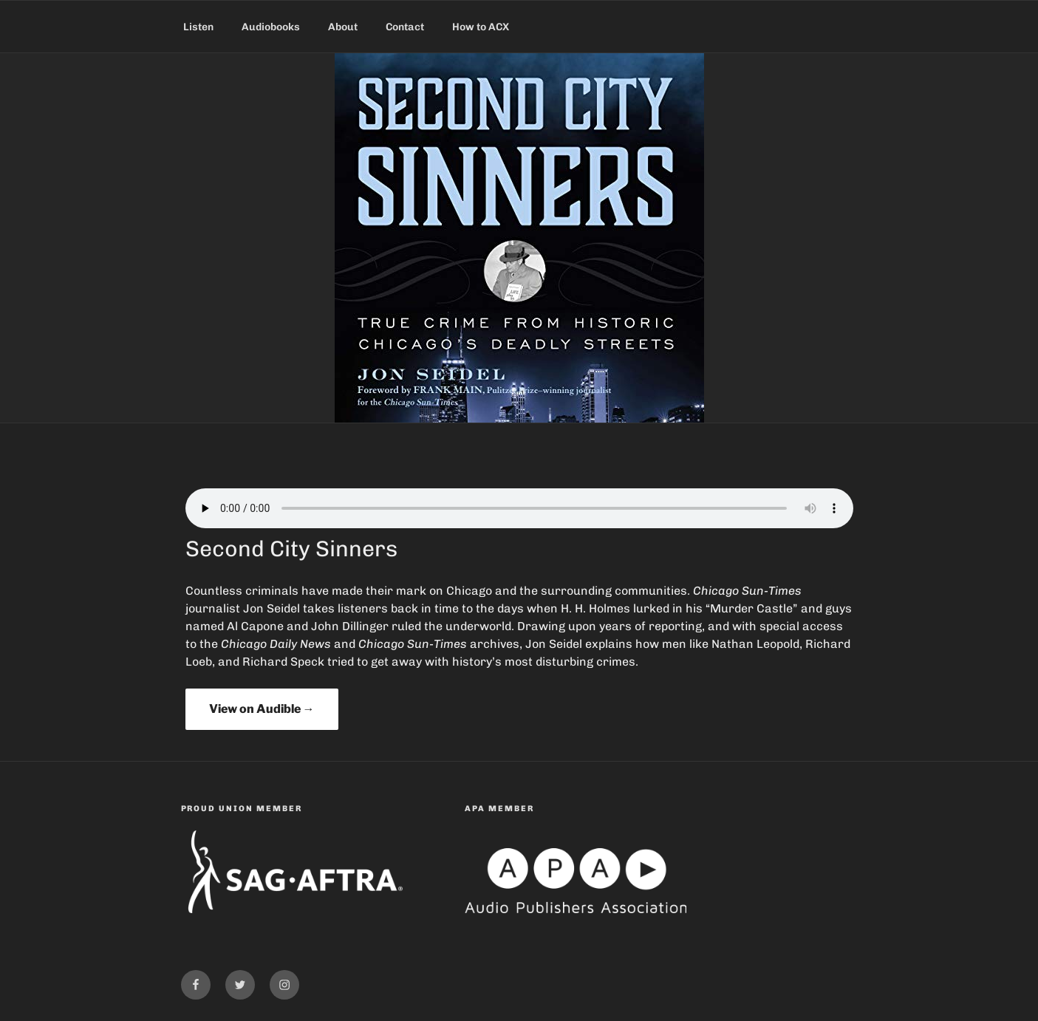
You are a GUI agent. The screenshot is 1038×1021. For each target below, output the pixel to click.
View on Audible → (262, 709)
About (343, 27)
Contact (405, 27)
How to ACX (480, 27)
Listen (198, 27)
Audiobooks (271, 27)
